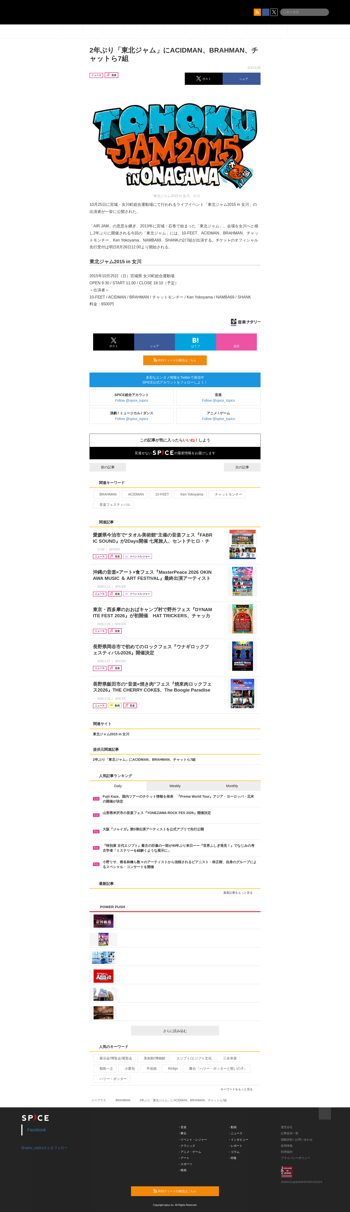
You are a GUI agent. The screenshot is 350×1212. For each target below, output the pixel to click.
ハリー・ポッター (111, 1079)
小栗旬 (127, 1068)
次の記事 (246, 467)
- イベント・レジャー (193, 1139)
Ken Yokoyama (189, 494)
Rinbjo (171, 1068)
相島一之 (104, 1068)
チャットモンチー (226, 494)
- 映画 (182, 1170)
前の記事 (103, 467)
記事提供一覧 (289, 1133)
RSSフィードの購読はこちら (178, 360)
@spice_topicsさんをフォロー (44, 1148)
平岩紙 (149, 1068)
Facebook (36, 1129)
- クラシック (187, 1145)
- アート (184, 1158)
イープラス (98, 1100)
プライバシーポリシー (295, 1158)
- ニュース (235, 1133)
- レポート (235, 1145)
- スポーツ (185, 1164)
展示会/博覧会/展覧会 (113, 1058)
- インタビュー (238, 1139)
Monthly (232, 786)
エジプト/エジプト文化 (192, 1058)
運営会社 (287, 1127)
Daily (118, 786)
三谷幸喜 (228, 1058)
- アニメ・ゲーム (190, 1152)
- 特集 (233, 1158)
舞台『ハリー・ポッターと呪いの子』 (216, 1068)
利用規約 (287, 1152)
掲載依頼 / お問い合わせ (297, 1139)
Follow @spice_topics (131, 400)
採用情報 (287, 1145)
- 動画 (233, 1127)
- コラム (234, 1152)
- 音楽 (182, 1127)
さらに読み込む (189, 1031)
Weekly (175, 786)
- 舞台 (182, 1133)
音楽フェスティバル (112, 505)
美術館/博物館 (152, 1058)
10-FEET (160, 494)
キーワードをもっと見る (238, 1089)
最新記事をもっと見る (240, 892)
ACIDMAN (134, 494)
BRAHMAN (106, 494)
